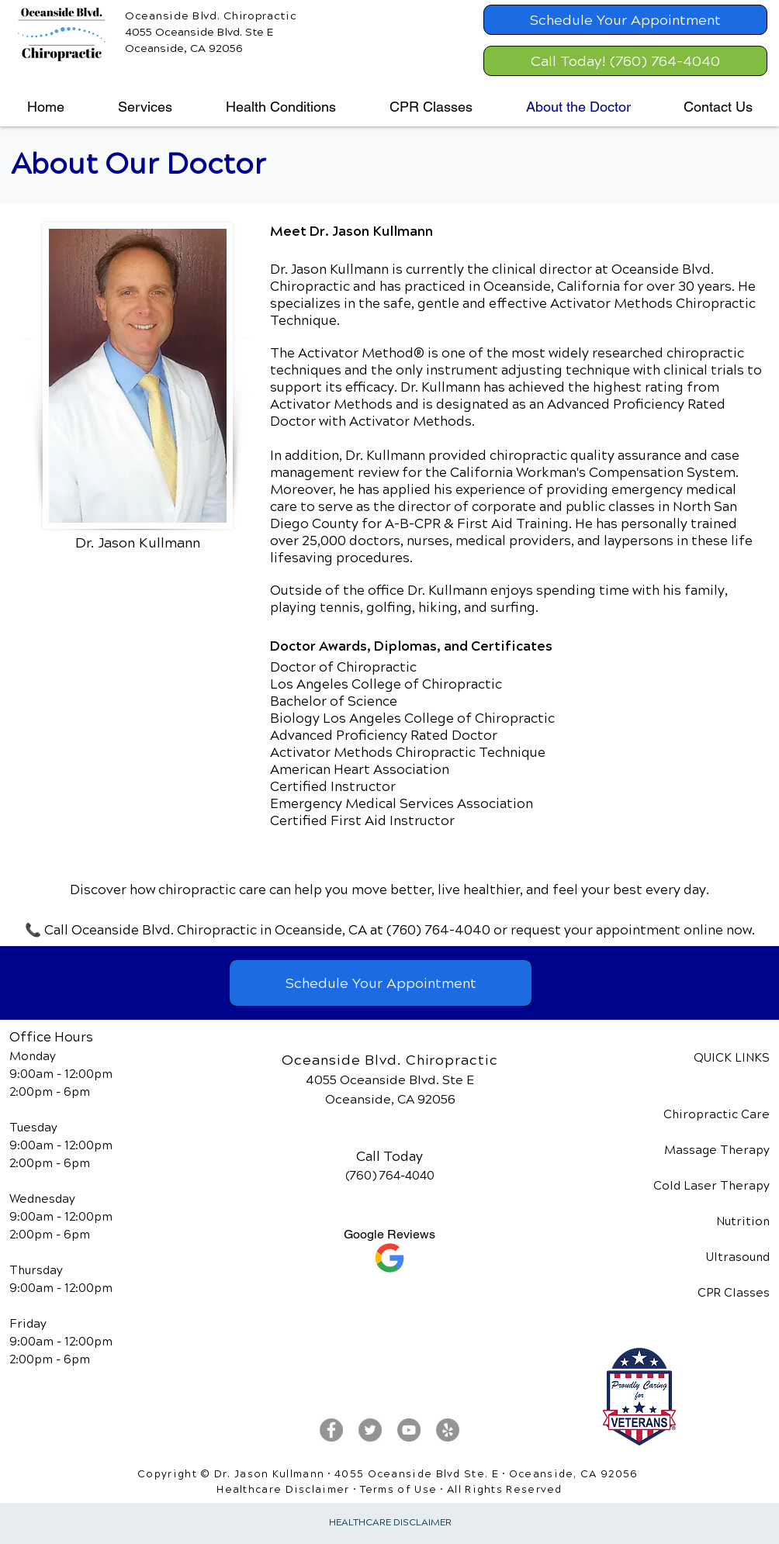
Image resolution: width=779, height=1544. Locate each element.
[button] (145, 107)
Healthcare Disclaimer (282, 1490)
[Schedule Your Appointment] (625, 20)
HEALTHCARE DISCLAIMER (390, 1523)
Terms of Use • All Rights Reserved (461, 1490)
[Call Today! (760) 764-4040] (625, 61)
